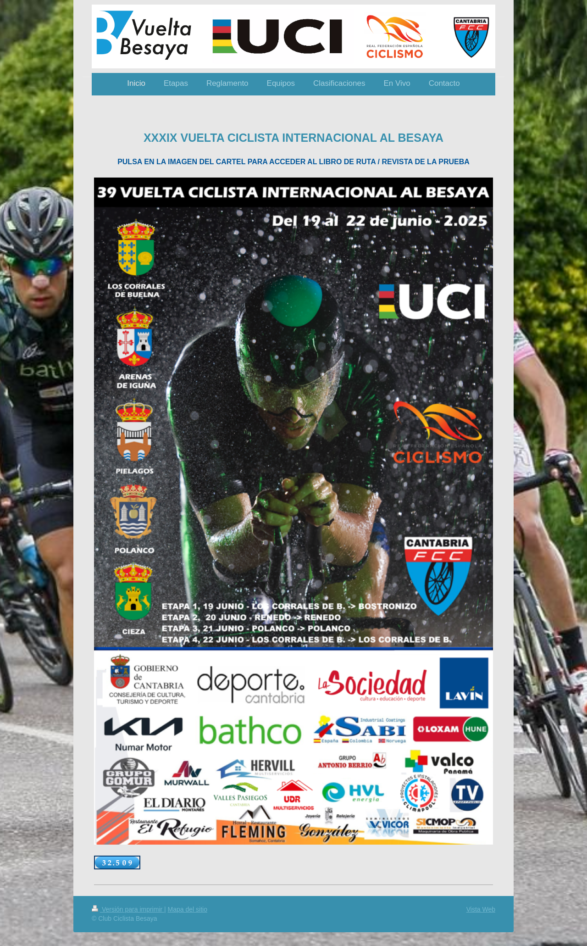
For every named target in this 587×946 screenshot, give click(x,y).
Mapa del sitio (187, 909)
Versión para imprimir (128, 909)
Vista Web (480, 909)
